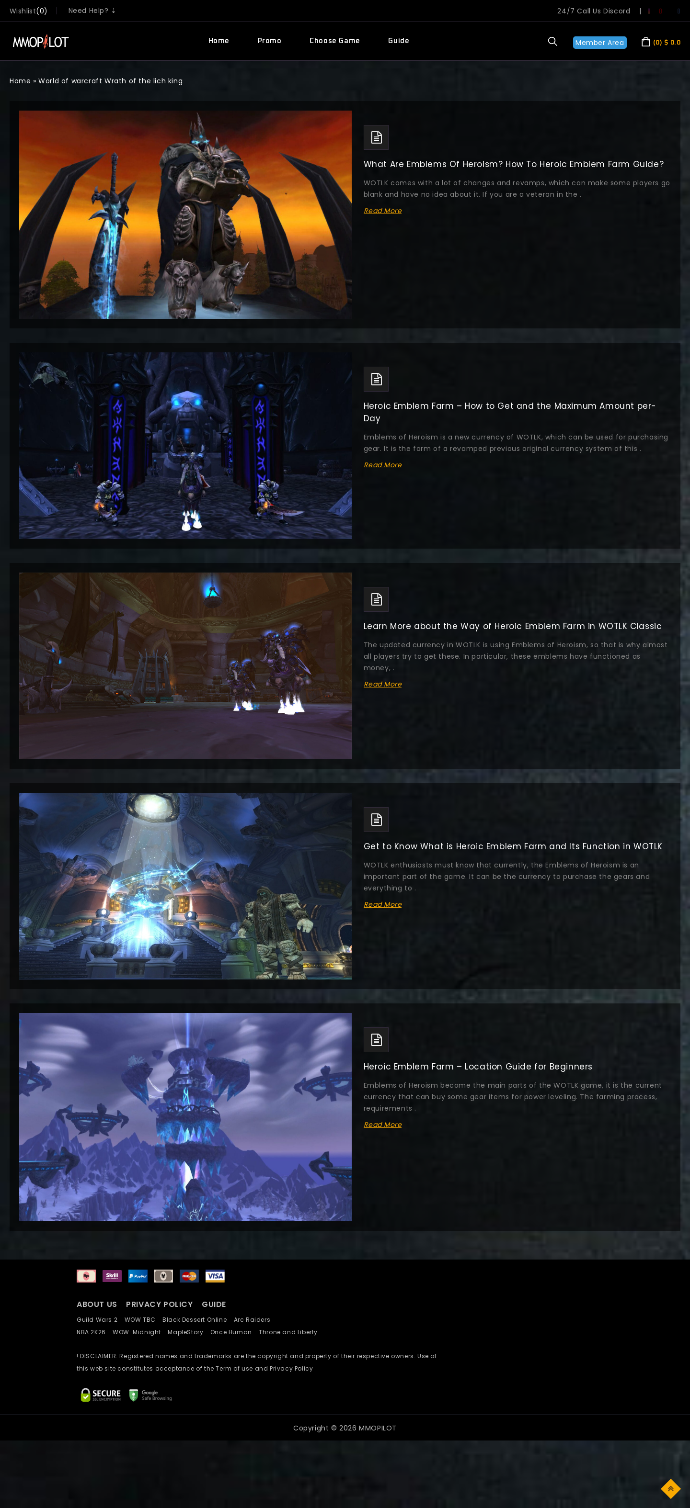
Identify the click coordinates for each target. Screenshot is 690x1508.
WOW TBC (144, 1320)
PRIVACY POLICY (160, 1304)
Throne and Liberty (291, 1332)
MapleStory (189, 1332)
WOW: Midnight (140, 1332)
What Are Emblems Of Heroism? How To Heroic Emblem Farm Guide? (514, 164)
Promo (270, 41)
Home (219, 41)
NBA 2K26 (95, 1332)
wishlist (23, 11)
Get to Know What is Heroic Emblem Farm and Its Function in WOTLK (513, 846)
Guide (398, 41)
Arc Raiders (255, 1320)
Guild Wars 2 (100, 1320)
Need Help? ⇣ (93, 10)
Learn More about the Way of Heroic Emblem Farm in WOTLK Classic (513, 626)
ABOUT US (97, 1304)
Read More (383, 210)
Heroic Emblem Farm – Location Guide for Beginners (478, 1066)
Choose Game (335, 41)
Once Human (234, 1332)
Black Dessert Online (197, 1320)
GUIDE (214, 1304)
